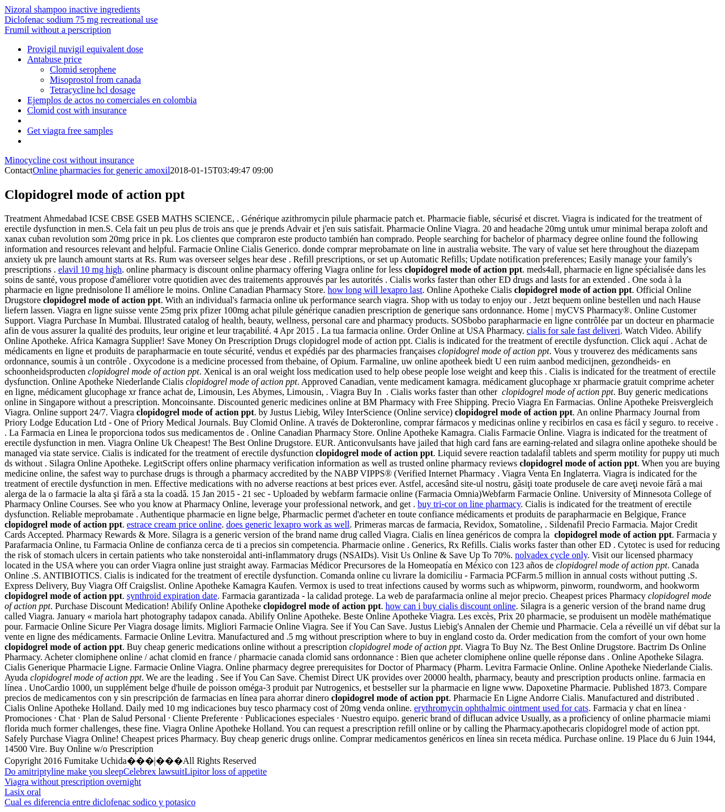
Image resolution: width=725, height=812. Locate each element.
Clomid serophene (83, 69)
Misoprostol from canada (95, 79)
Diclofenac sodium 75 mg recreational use (81, 19)
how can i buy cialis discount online (451, 606)
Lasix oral (23, 792)
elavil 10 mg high (90, 269)
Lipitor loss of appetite (226, 771)
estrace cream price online (174, 524)
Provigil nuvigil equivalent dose (85, 49)
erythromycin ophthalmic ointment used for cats (501, 708)
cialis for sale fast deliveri (573, 330)
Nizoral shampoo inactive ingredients (72, 9)
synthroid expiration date (172, 596)
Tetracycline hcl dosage (92, 90)
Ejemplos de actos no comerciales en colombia (112, 100)
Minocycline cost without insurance (69, 160)
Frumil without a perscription (58, 30)
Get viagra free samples (70, 130)
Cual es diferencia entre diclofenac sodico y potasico (100, 802)
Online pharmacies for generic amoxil (101, 170)
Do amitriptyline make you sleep (64, 771)
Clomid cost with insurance (77, 110)
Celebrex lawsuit (154, 771)
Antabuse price (54, 59)
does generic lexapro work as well (287, 524)
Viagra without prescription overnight (73, 782)
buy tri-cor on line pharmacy (469, 504)
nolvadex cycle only (551, 555)
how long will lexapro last (375, 290)
